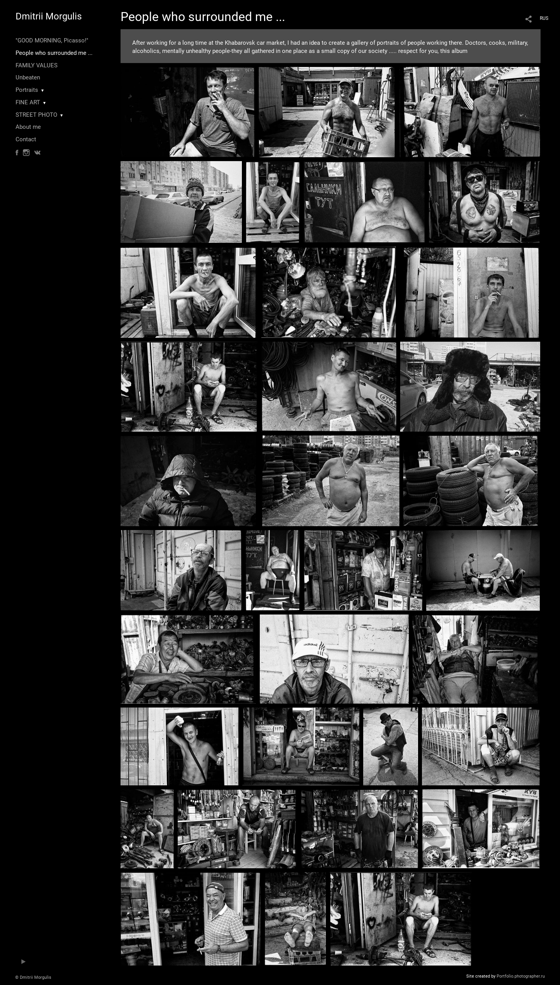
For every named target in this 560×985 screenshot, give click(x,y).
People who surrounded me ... (54, 52)
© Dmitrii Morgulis (33, 977)
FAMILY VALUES (37, 65)
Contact (26, 139)
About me (28, 126)
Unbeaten (28, 77)
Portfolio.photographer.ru (521, 976)
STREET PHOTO (36, 114)
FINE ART (28, 102)
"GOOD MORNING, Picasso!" (52, 40)
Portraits (27, 89)
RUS (544, 18)
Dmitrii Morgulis (49, 16)
